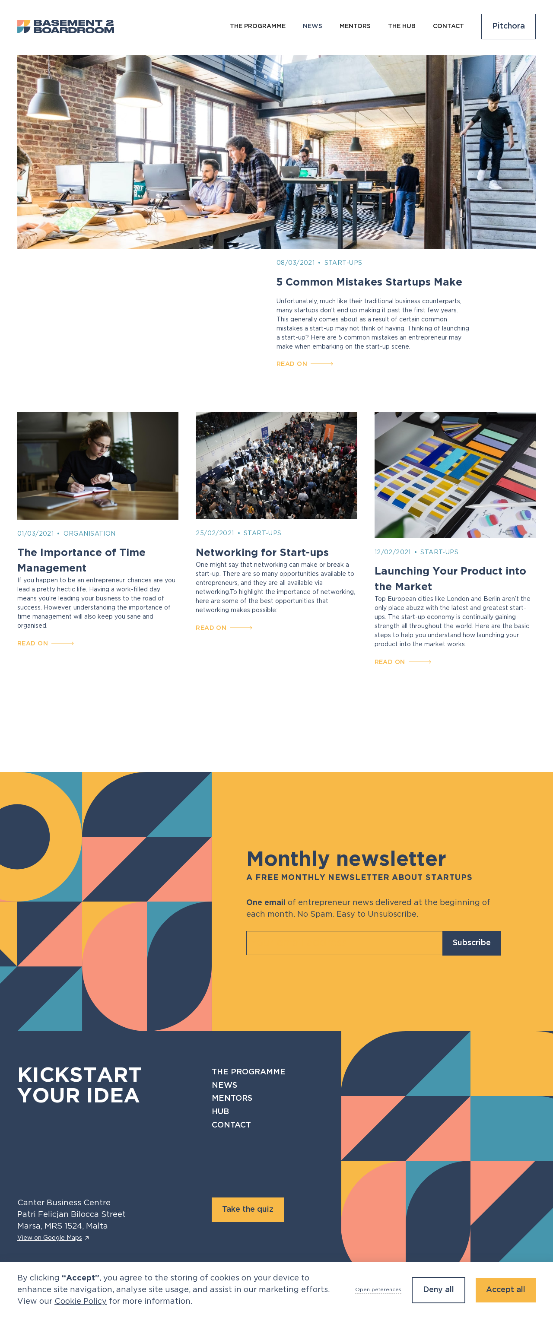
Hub (220, 1111)
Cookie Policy (80, 1301)
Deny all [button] (438, 1289)
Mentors (355, 26)
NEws (312, 26)
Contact (448, 26)
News (224, 1085)
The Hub (402, 26)
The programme (258, 26)
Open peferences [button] (378, 1289)
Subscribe (472, 943)
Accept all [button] (505, 1289)
